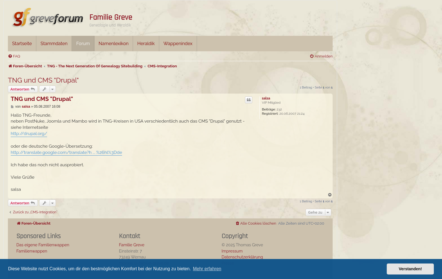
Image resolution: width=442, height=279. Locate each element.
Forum (83, 43)
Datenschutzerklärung (242, 256)
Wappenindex (178, 43)
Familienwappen (31, 251)
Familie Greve (110, 17)
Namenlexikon (114, 43)
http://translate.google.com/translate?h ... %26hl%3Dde (66, 152)
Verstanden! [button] (410, 269)
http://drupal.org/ (29, 133)
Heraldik (146, 43)
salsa (266, 98)
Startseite (22, 43)
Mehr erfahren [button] (207, 268)
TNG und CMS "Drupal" (43, 80)
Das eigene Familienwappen (42, 244)
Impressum (232, 251)
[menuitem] (14, 56)
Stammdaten (54, 43)
